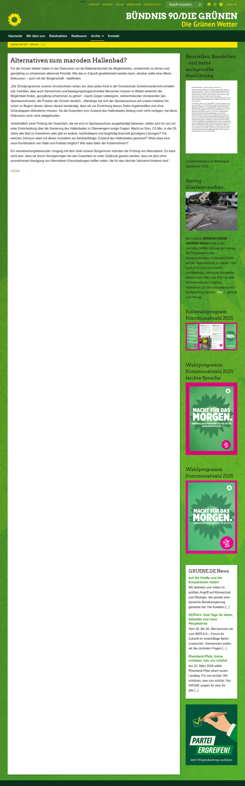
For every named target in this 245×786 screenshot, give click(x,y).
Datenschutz (152, 4)
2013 (43, 44)
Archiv (34, 44)
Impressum (134, 4)
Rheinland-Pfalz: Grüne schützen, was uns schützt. (208, 658)
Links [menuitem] (229, 4)
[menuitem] (94, 4)
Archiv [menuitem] (95, 36)
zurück (15, 170)
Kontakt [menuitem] (113, 36)
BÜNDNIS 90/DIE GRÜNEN (181, 16)
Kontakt (94, 4)
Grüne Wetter (19, 44)
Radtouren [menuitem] (79, 36)
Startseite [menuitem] (15, 36)
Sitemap (108, 4)
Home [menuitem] (83, 1)
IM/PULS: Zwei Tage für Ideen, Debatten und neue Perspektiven (211, 619)
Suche (120, 4)
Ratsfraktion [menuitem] (58, 36)
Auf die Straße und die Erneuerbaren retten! (205, 579)
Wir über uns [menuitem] (35, 36)
